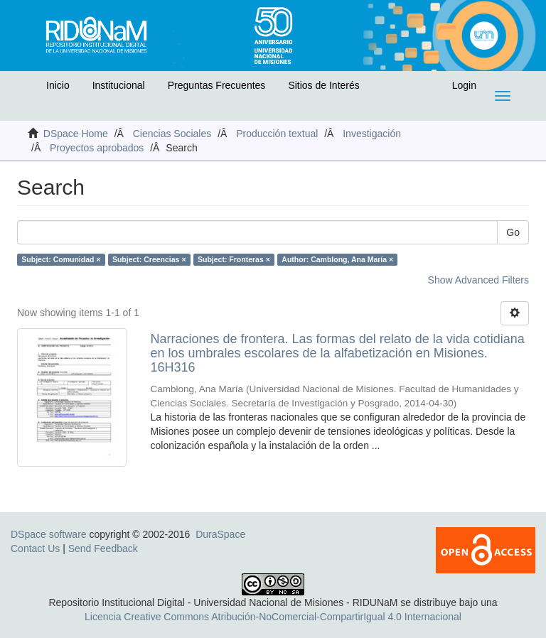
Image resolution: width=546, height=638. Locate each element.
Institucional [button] (118, 85)
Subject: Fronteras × (234, 259)
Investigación (372, 133)
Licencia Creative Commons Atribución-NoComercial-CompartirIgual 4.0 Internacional (273, 616)
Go (513, 232)
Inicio (58, 85)
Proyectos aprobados (97, 147)
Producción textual (277, 133)
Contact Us (35, 548)
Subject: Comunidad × (60, 259)
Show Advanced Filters (478, 280)
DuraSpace (220, 534)
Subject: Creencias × (149, 259)
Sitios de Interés (323, 85)
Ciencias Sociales (172, 133)
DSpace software (49, 534)
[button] (26, 89)
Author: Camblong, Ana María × (337, 259)
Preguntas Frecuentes (217, 85)
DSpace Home (75, 133)
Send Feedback (103, 548)
